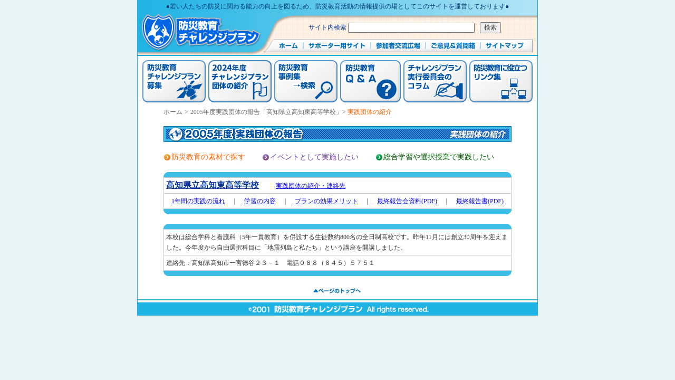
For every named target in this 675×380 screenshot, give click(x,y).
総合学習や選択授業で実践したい (438, 157)
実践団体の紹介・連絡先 (310, 185)
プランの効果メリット (326, 201)
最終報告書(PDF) (480, 201)
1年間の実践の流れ (198, 201)
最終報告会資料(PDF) (407, 201)
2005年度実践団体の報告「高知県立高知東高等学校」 (266, 112)
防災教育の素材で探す (208, 157)
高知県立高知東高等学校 (212, 184)
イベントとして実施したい (314, 157)
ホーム (172, 112)
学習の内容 (260, 201)
